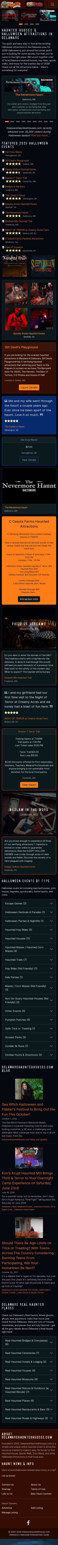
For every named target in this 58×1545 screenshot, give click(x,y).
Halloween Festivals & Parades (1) (25, 918)
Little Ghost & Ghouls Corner (30, 1299)
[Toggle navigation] (52, 4)
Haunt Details (29, 393)
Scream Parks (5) (15, 1043)
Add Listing (37, 1514)
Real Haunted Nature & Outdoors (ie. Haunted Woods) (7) (27, 1396)
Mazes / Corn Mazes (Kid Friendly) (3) (25, 994)
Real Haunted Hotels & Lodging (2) (25, 1367)
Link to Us (7, 1500)
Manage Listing (10, 1518)
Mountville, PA (29, 635)
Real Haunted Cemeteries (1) (22, 1359)
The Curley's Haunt (15, 201)
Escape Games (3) (15, 909)
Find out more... (40, 141)
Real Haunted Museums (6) (21, 1385)
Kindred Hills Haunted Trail (18, 227)
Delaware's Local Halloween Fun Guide (20, 1296)
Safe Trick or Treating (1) (20, 1034)
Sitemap (6, 1495)
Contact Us (8, 1490)
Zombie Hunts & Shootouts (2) (23, 1061)
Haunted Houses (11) (17, 944)
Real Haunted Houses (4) (20, 1376)
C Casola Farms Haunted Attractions (24, 244)
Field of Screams (14, 253)
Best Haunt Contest (41, 1500)
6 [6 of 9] (34, 127)
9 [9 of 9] (51, 127)
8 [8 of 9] (45, 127)
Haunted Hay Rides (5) (18, 935)
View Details (29, 466)
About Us (36, 1490)
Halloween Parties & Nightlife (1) (24, 927)
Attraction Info (29, 605)
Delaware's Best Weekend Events (17, 1212)
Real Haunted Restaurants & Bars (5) (27, 1415)
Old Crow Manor (13, 158)
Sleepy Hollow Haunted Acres (20, 175)
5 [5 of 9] (29, 127)
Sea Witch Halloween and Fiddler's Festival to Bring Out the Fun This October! (28, 1116)
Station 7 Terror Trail (16, 184)
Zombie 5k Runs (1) (16, 1052)
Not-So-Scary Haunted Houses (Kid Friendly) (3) (26, 1006)
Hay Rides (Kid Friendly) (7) (21, 974)
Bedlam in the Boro (15, 192)
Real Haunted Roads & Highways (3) (26, 1424)
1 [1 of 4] (20, 24)
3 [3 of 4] (31, 24)
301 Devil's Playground (17, 166)
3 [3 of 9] (18, 127)
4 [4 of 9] (23, 127)
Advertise (7, 1514)
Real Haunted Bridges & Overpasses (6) (26, 1348)
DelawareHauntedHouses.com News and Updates (24, 1146)
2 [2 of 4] (26, 24)
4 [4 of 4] (37, 24)
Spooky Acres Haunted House (21, 210)
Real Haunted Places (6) (19, 1406)
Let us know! (8, 1482)
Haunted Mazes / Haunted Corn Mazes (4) (24, 955)
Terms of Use (38, 1495)
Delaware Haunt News (24, 1215)
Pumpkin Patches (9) (17, 1025)
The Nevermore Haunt (29, 94)
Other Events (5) (15, 1017)
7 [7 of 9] (40, 127)
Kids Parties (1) (14, 983)
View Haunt (29, 791)
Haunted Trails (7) (16, 965)
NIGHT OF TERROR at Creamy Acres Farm (27, 236)
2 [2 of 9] (12, 127)
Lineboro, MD (29, 821)
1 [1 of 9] (6, 127)
